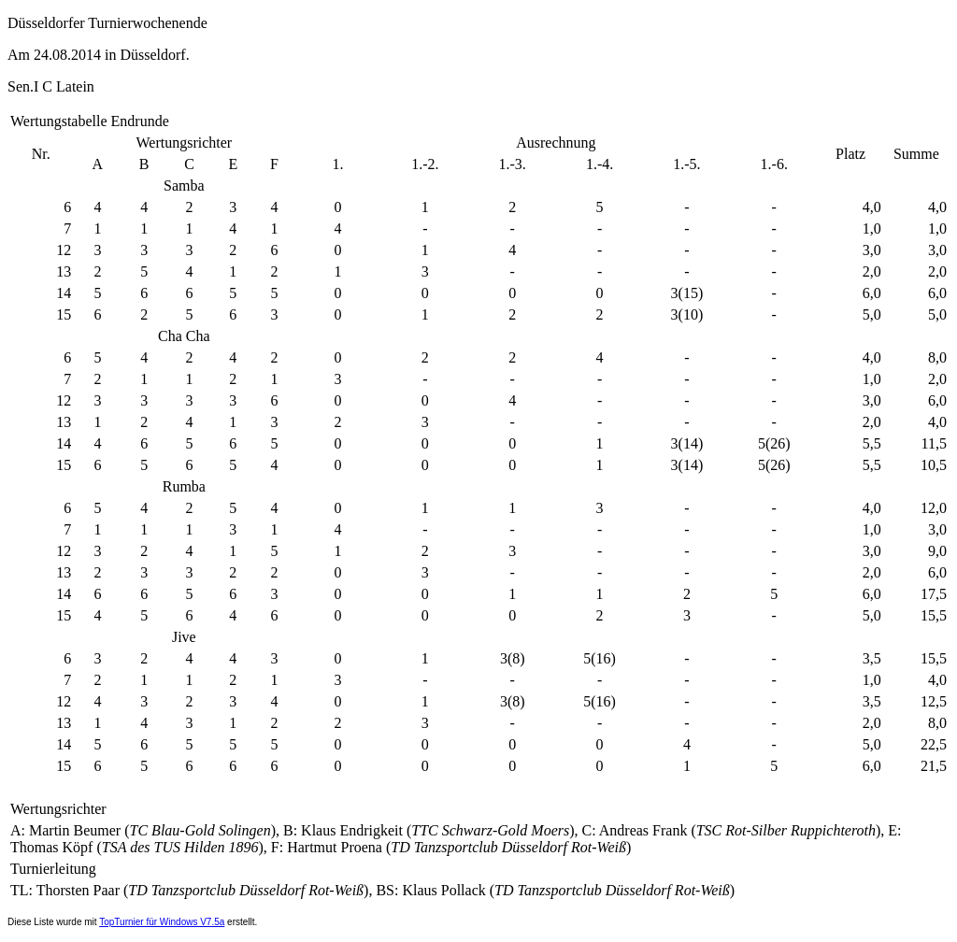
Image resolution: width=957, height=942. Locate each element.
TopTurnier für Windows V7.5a (161, 922)
